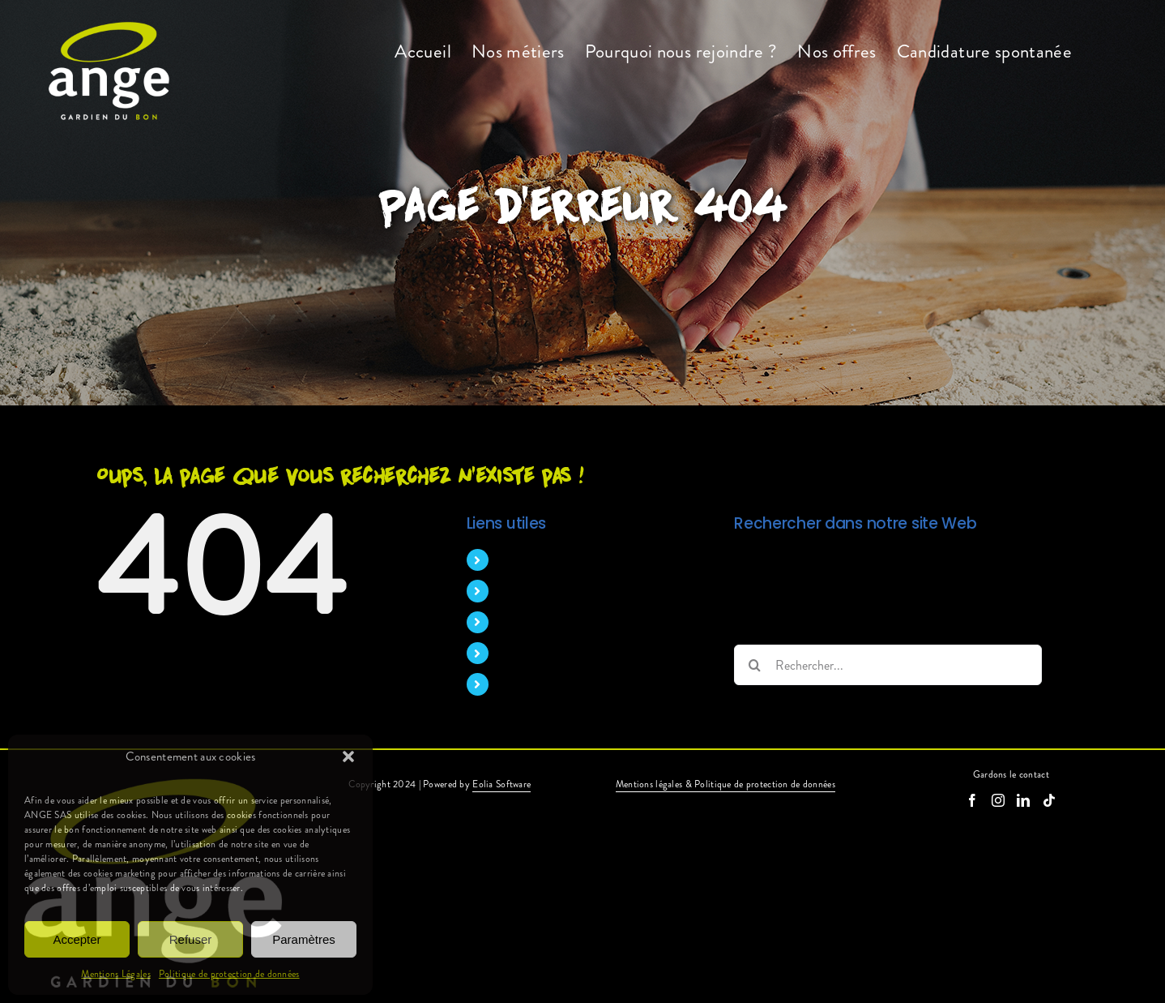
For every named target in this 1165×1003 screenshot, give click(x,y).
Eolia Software (501, 784)
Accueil (516, 560)
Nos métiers (529, 590)
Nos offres (525, 653)
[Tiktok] (1049, 800)
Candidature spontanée (558, 684)
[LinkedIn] (1023, 800)
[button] (348, 756)
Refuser (190, 939)
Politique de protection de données (229, 974)
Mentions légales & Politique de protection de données (725, 784)
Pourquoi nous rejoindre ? (565, 622)
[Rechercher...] (888, 665)
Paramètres (303, 939)
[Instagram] (998, 800)
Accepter (76, 939)
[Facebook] (972, 800)
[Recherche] (754, 665)
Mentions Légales (116, 974)
